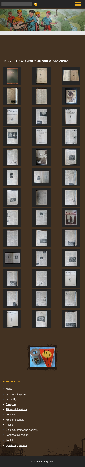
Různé (9, 424)
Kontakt (10, 440)
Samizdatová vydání (17, 434)
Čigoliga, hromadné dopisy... (22, 429)
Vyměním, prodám (16, 445)
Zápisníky (11, 399)
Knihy (9, 388)
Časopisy (11, 404)
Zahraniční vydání (16, 394)
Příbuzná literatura (16, 409)
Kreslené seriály (15, 419)
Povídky (10, 414)
